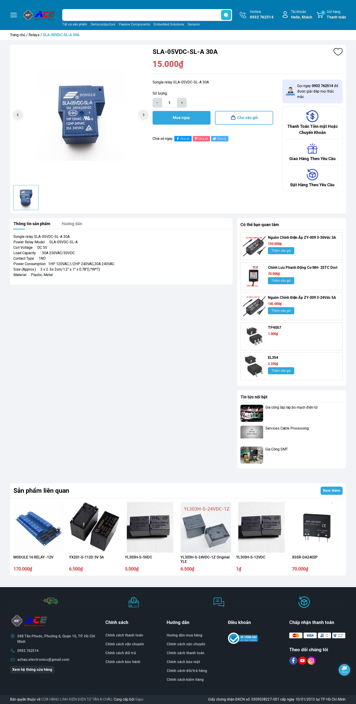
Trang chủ (17, 35)
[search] (226, 15)
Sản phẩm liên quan (41, 490)
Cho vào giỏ (247, 117)
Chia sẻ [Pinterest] (201, 138)
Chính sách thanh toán (185, 653)
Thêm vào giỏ (281, 250)
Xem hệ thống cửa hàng (32, 669)
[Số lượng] (170, 103)
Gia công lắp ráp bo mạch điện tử (291, 407)
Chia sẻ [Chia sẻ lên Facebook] (182, 138)
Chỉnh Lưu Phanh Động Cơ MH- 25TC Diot (302, 267)
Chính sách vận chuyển (186, 644)
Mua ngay (181, 117)
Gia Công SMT (276, 449)
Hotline (261, 15)
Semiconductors (103, 24)
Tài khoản (301, 15)
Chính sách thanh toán (124, 635)
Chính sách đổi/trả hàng (187, 671)
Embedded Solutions (169, 24)
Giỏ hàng (333, 15)
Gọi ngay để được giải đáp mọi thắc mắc (317, 91)
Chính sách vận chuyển (124, 644)
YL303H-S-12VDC (250, 557)
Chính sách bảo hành (122, 662)
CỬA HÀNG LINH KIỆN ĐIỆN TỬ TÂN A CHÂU (76, 699)
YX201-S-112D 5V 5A (86, 557)
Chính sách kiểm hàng (185, 679)
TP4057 (274, 327)
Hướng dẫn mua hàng (184, 635)
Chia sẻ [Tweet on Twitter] (219, 138)
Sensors (194, 24)
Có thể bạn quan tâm (259, 224)
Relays (34, 35)
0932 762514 (28, 651)
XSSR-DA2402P (305, 557)
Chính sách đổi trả (120, 653)
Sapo (139, 699)
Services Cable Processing (287, 428)
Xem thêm (331, 490)
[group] (80, 115)
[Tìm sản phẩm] (147, 15)
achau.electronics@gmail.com (43, 659)
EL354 (273, 357)
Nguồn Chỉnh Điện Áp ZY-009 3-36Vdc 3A (302, 237)
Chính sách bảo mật (183, 662)
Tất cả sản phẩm (74, 24)
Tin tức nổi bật (253, 397)
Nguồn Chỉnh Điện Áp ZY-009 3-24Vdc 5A (302, 297)
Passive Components (134, 24)
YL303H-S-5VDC (138, 557)
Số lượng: (160, 93)
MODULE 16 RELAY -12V (33, 557)
